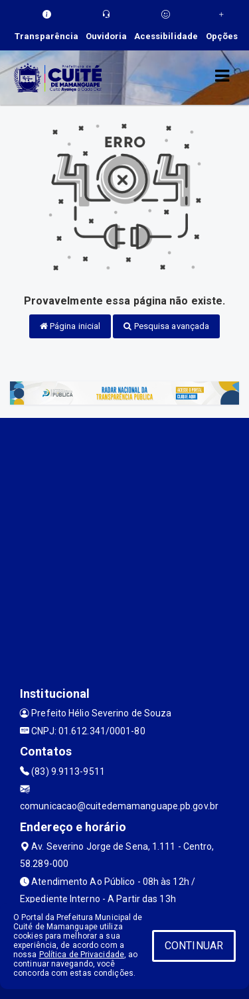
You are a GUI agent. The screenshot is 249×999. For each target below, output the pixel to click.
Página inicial (70, 326)
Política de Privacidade (81, 954)
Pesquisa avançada (166, 326)
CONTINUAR (194, 945)
